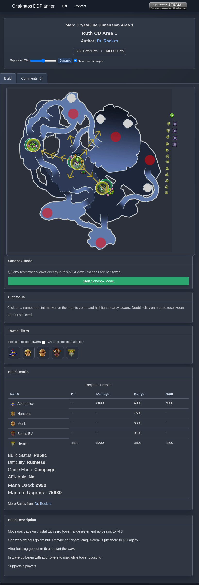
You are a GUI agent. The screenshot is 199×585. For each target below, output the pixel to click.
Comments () (32, 78)
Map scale (19, 60)
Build (8, 78)
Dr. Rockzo (107, 41)
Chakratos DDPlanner (33, 6)
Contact (80, 6)
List (64, 6)
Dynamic (65, 60)
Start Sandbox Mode (98, 281)
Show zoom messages (88, 61)
